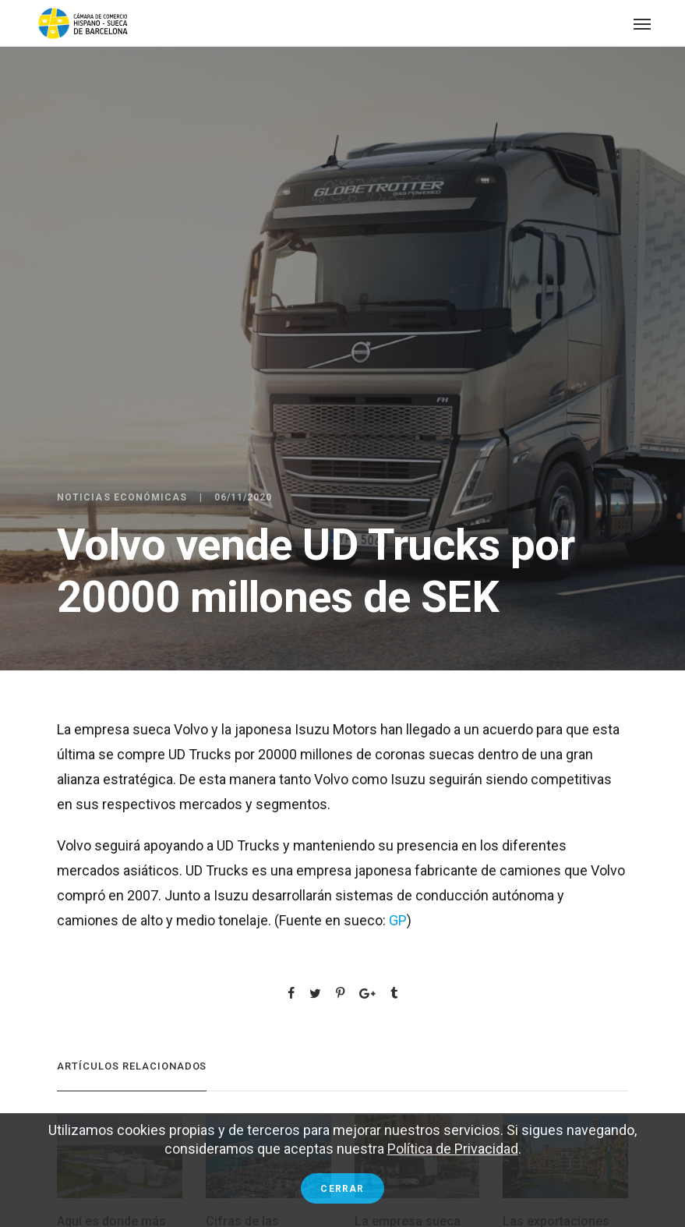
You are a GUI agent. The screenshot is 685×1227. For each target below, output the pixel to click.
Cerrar (342, 1188)
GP (398, 920)
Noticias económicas (122, 497)
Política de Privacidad (452, 1148)
